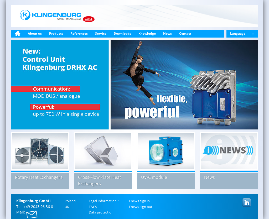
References (79, 33)
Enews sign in (139, 201)
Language (242, 33)
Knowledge (147, 33)
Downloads (122, 33)
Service (100, 33)
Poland (70, 201)
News (167, 33)
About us (35, 33)
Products (56, 33)
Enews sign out (140, 206)
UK (67, 206)
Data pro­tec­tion (101, 212)
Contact (185, 33)
